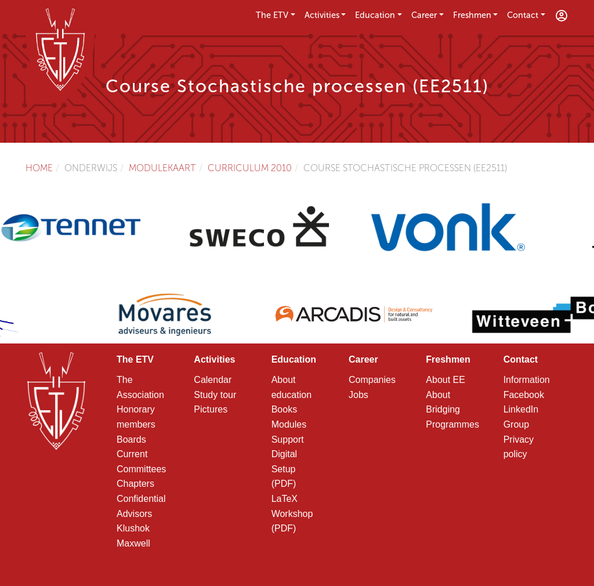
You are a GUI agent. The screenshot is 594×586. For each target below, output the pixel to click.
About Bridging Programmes (452, 409)
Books (284, 409)
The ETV (272, 15)
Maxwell (133, 543)
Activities (322, 15)
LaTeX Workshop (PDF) (292, 513)
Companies (372, 380)
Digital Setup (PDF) (284, 469)
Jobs (358, 395)
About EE (445, 380)
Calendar (212, 380)
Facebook (524, 395)
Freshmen (472, 15)
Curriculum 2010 (250, 167)
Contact (522, 15)
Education (375, 15)
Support (287, 439)
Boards (131, 439)
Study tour (215, 395)
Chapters (135, 484)
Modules (288, 424)
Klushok (133, 528)
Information (527, 380)
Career (424, 15)
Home (39, 167)
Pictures (210, 409)
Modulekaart (162, 167)
